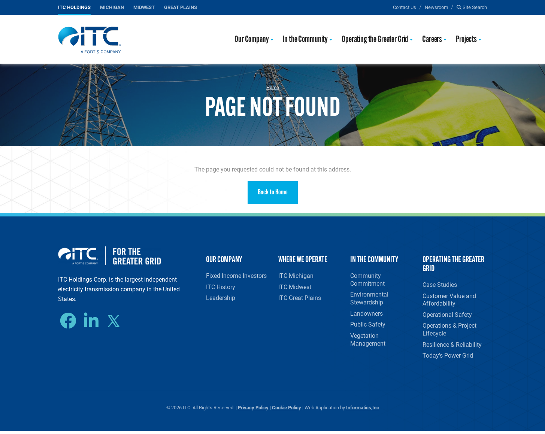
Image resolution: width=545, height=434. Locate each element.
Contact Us (404, 7)
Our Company (251, 40)
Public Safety (367, 326)
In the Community (305, 40)
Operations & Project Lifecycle (449, 331)
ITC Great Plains (299, 299)
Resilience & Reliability (452, 346)
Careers (432, 40)
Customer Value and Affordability (449, 300)
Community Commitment (367, 280)
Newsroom (436, 7)
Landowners (366, 314)
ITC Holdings (74, 7)
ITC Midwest (294, 287)
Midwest (144, 7)
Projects (466, 40)
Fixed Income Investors (236, 276)
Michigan (112, 7)
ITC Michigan (296, 276)
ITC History (220, 287)
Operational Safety (447, 315)
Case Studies (440, 285)
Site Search (472, 7)
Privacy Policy (253, 410)
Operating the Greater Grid (375, 40)
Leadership (220, 299)
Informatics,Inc (362, 410)
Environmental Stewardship (369, 299)
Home (272, 87)
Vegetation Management (367, 341)
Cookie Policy (286, 410)
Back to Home (273, 192)
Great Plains (180, 7)
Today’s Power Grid (448, 358)
